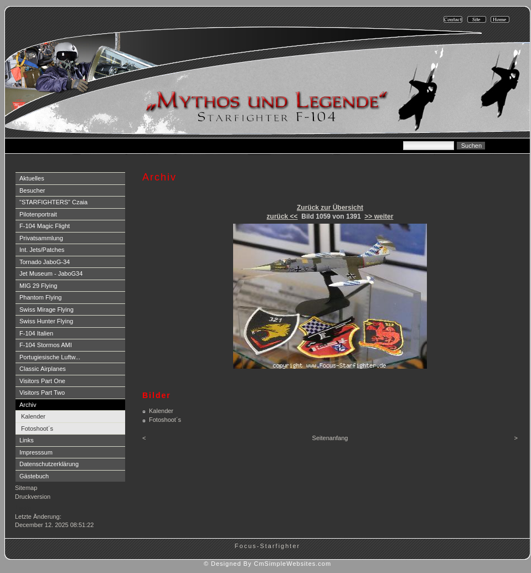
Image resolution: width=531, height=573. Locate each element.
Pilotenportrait (38, 214)
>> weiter (378, 216)
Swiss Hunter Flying (46, 321)
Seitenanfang (330, 438)
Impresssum (36, 452)
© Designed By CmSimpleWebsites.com (267, 563)
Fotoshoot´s (37, 428)
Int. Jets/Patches (41, 249)
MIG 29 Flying (38, 285)
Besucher (32, 190)
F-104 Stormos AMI (45, 345)
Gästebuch (34, 476)
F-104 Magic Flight (44, 226)
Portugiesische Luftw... (49, 357)
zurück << (282, 216)
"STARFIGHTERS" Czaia (53, 202)
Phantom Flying (40, 297)
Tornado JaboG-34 (44, 262)
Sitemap (26, 487)
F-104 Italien (36, 333)
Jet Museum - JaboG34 (51, 273)
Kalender (33, 416)
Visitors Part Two (42, 392)
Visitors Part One (42, 381)
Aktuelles (31, 178)
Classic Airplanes (42, 368)
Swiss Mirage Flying (46, 309)
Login (24, 507)
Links (26, 440)
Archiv (28, 404)
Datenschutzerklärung (49, 464)
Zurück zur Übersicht (330, 207)
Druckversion (32, 496)
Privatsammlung (41, 238)
